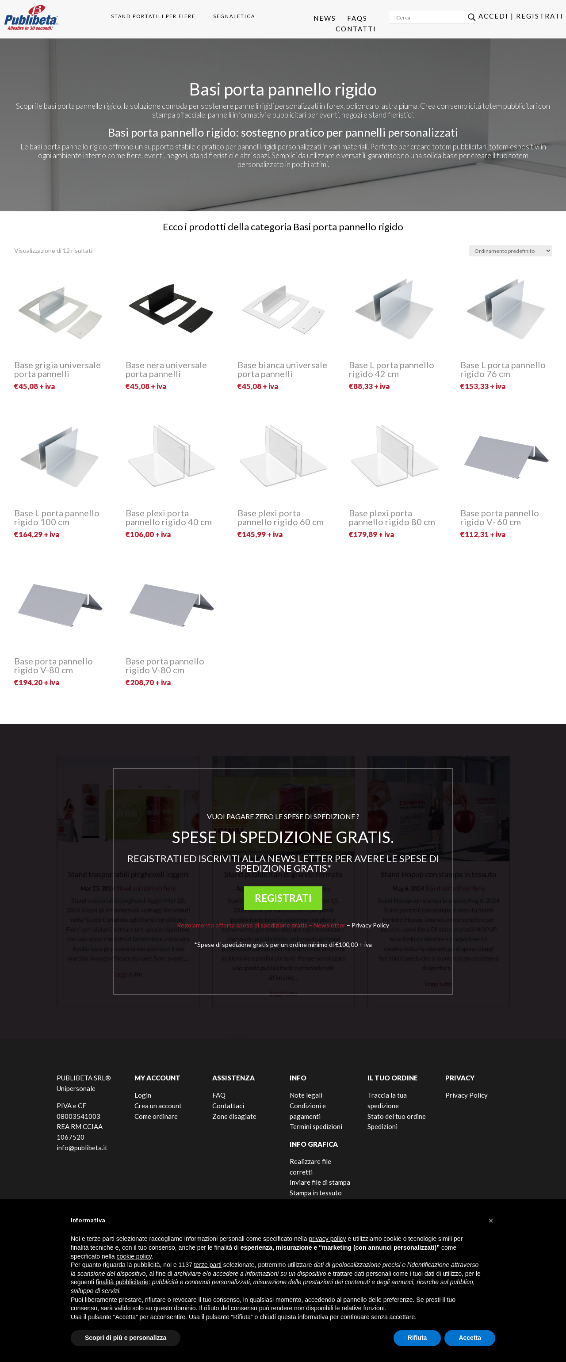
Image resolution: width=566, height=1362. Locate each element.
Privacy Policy (370, 925)
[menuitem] (149, 16)
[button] (491, 1220)
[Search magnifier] (472, 17)
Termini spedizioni (316, 1126)
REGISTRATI (283, 898)
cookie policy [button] (134, 1256)
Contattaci (228, 1106)
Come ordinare (156, 1116)
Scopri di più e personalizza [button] (125, 1337)
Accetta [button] (470, 1337)
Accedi (493, 16)
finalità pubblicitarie (122, 1282)
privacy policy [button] (327, 1238)
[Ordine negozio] (510, 250)
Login (142, 1095)
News (325, 18)
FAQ (219, 1095)
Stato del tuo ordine (396, 1116)
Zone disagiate (234, 1116)
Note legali (306, 1095)
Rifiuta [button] (417, 1337)
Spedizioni (382, 1126)
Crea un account (158, 1106)
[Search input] (429, 17)
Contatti (356, 29)
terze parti (208, 1264)
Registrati (539, 16)
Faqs (357, 18)
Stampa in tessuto (316, 1193)
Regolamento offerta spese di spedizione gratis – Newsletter (261, 925)
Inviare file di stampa (320, 1182)
